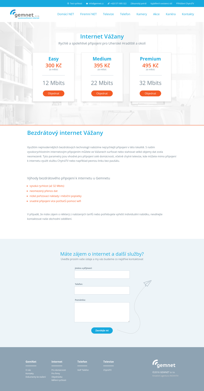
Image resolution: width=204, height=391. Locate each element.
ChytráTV (107, 370)
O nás (28, 370)
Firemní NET (88, 14)
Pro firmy (55, 373)
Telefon (125, 14)
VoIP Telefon (83, 370)
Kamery (142, 14)
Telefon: (79, 284)
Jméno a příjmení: (83, 268)
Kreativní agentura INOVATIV (165, 375)
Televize (108, 14)
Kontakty (188, 14)
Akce (156, 14)
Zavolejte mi (102, 330)
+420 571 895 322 (117, 3)
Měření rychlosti (58, 380)
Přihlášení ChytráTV (185, 3)
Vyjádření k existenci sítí (161, 3)
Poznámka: (80, 300)
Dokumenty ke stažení (36, 377)
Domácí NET (65, 14)
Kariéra (171, 14)
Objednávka (56, 377)
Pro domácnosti (58, 370)
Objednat (53, 93)
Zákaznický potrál (138, 3)
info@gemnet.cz (95, 3)
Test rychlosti (74, 3)
